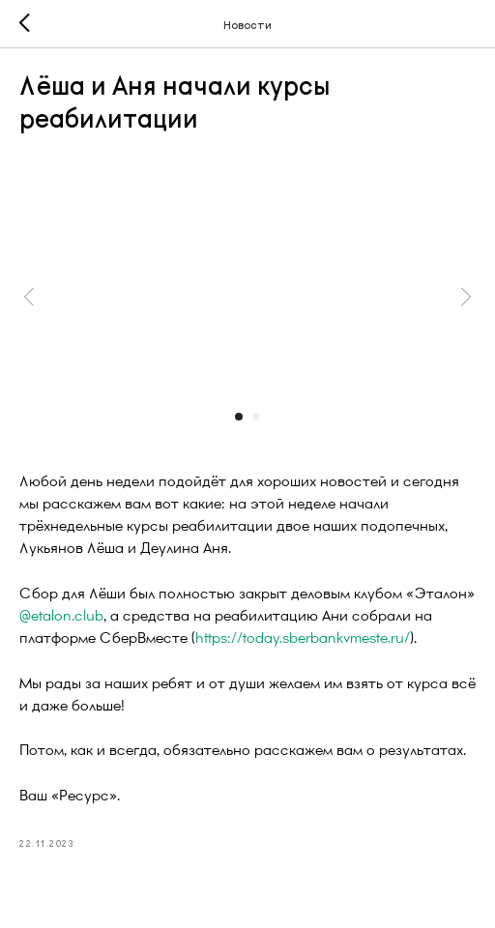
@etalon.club (61, 614)
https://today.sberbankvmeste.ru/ (302, 636)
